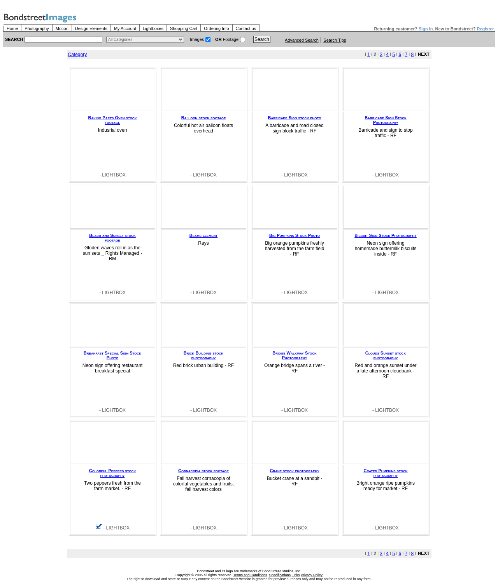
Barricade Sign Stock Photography (386, 120)
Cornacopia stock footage (203, 470)
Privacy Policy (312, 575)
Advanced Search (302, 40)
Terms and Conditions (250, 575)
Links (296, 575)
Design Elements (91, 28)
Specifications (280, 575)
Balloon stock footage (203, 117)
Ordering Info (216, 28)
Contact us (246, 28)
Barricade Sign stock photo (294, 117)
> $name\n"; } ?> (145, 39)
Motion (62, 28)
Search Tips (334, 40)
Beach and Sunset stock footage (112, 237)
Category (77, 54)
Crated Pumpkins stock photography (385, 473)
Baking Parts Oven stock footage (112, 120)
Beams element (203, 235)
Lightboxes (153, 28)
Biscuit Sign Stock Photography (385, 235)
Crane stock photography (294, 470)
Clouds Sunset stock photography (385, 355)
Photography (37, 28)
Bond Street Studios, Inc (281, 571)
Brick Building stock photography (203, 355)
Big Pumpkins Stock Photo (294, 235)
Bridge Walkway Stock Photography (294, 355)
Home (12, 28)
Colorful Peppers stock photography (112, 473)
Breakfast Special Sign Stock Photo (112, 355)
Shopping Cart (183, 28)
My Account (125, 28)
